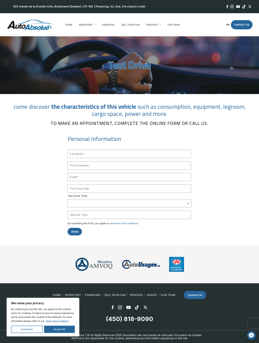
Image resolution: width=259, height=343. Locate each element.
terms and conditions (126, 223)
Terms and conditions (57, 321)
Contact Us (241, 24)
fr (227, 24)
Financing (108, 24)
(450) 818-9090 (129, 319)
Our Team (173, 24)
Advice (152, 294)
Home (68, 24)
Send (74, 231)
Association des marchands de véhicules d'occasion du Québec (162, 335)
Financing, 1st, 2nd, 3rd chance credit (120, 6)
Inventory (85, 24)
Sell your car (130, 24)
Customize (27, 329)
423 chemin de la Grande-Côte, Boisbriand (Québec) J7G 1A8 (53, 6)
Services (152, 24)
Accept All (59, 329)
